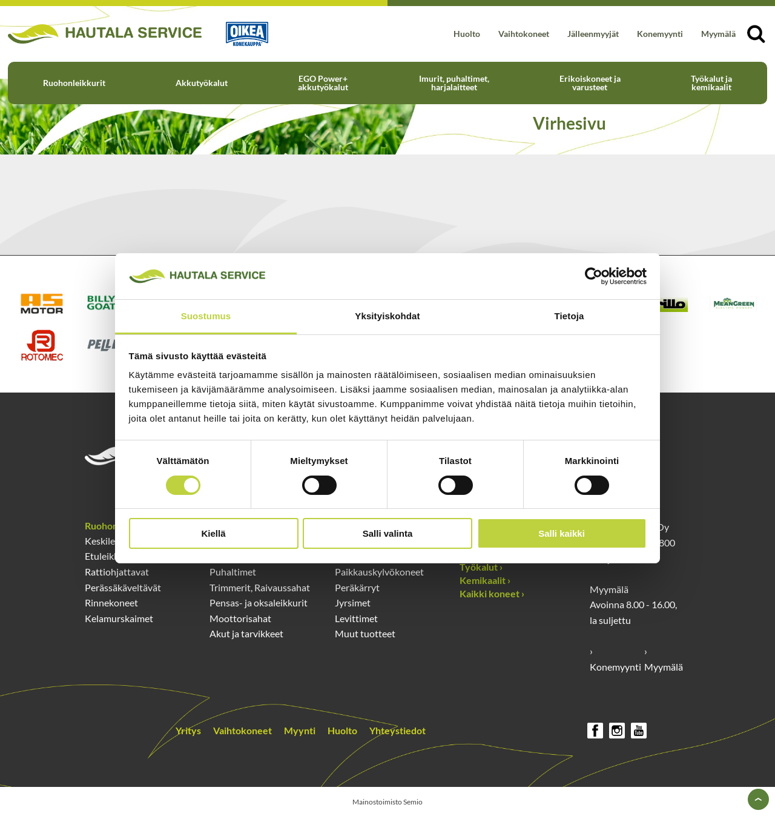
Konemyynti (660, 33)
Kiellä (213, 533)
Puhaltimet (232, 571)
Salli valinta (388, 533)
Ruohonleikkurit (74, 83)
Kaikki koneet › (492, 593)
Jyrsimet (353, 602)
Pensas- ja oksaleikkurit (258, 602)
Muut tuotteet (365, 633)
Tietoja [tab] (569, 316)
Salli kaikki (561, 533)
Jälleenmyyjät (593, 33)
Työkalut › (481, 566)
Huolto (466, 33)
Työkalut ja (711, 82)
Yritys (188, 730)
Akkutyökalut (202, 83)
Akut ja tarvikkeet (246, 633)
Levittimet (356, 618)
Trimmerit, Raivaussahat (259, 587)
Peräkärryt (357, 587)
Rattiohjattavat (117, 571)
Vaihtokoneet (523, 33)
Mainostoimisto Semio (387, 801)
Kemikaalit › (485, 580)
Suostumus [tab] (206, 316)
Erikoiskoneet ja (590, 82)
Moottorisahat (240, 618)
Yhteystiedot (397, 730)
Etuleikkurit (109, 556)
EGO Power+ (323, 82)
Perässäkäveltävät (123, 587)
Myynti (299, 730)
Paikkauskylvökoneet (379, 571)
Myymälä (718, 33)
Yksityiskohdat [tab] (387, 316)
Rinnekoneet (111, 602)
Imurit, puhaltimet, (454, 82)
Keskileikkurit (113, 540)
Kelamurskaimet (119, 618)
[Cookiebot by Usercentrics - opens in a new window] (594, 276)
